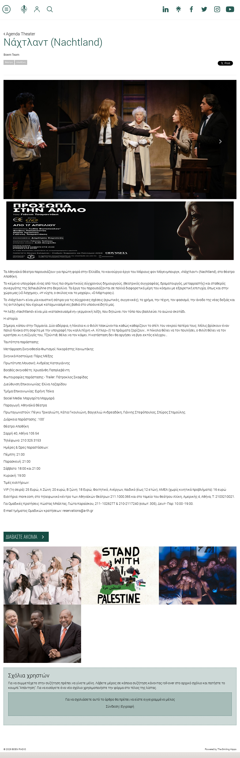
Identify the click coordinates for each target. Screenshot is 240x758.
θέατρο (9, 62)
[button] (21, 139)
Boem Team (11, 54)
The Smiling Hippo (227, 749)
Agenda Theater (19, 34)
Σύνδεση (112, 706)
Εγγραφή (127, 706)
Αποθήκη (21, 62)
